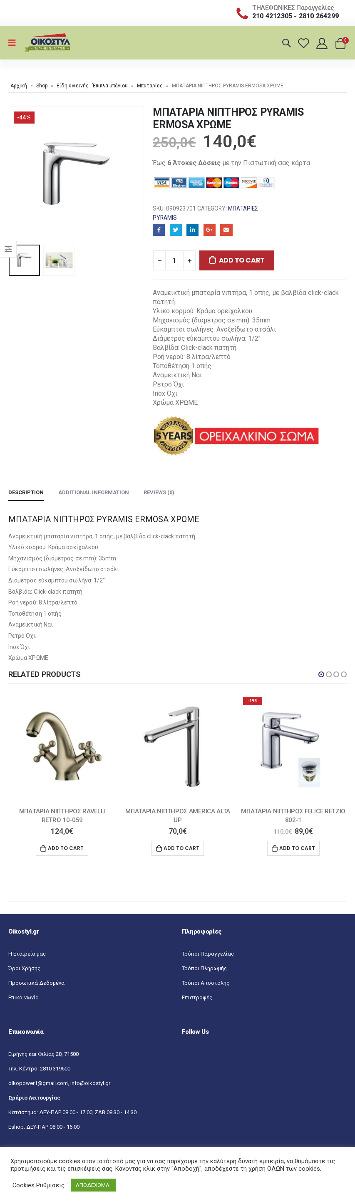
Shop (41, 86)
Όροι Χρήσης (24, 969)
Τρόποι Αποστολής (205, 984)
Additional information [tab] (93, 492)
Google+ (210, 230)
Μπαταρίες (150, 86)
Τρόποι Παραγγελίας (208, 954)
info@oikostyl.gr (90, 1084)
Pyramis (165, 217)
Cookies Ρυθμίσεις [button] (38, 1185)
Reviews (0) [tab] (159, 492)
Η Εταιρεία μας (27, 954)
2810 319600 (55, 1069)
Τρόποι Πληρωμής (204, 969)
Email (226, 230)
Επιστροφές (197, 998)
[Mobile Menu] (14, 43)
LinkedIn (192, 230)
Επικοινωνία (23, 998)
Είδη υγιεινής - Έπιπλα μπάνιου (92, 86)
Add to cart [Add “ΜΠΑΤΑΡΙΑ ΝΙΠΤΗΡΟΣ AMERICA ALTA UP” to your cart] (181, 848)
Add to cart (242, 260)
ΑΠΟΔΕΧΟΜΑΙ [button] (93, 1185)
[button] (321, 674)
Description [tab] (26, 492)
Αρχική (18, 86)
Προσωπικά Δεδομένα (36, 984)
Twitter (176, 230)
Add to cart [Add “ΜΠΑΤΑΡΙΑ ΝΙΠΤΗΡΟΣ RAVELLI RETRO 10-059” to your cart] (66, 848)
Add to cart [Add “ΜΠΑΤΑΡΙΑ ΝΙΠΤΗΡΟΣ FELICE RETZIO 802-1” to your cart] (297, 848)
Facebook (159, 230)
